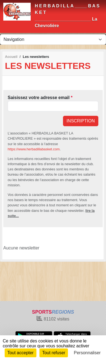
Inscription (81, 121)
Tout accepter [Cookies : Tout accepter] (20, 352)
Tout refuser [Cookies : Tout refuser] (53, 352)
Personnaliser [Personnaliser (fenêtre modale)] (87, 352)
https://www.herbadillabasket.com (34, 149)
